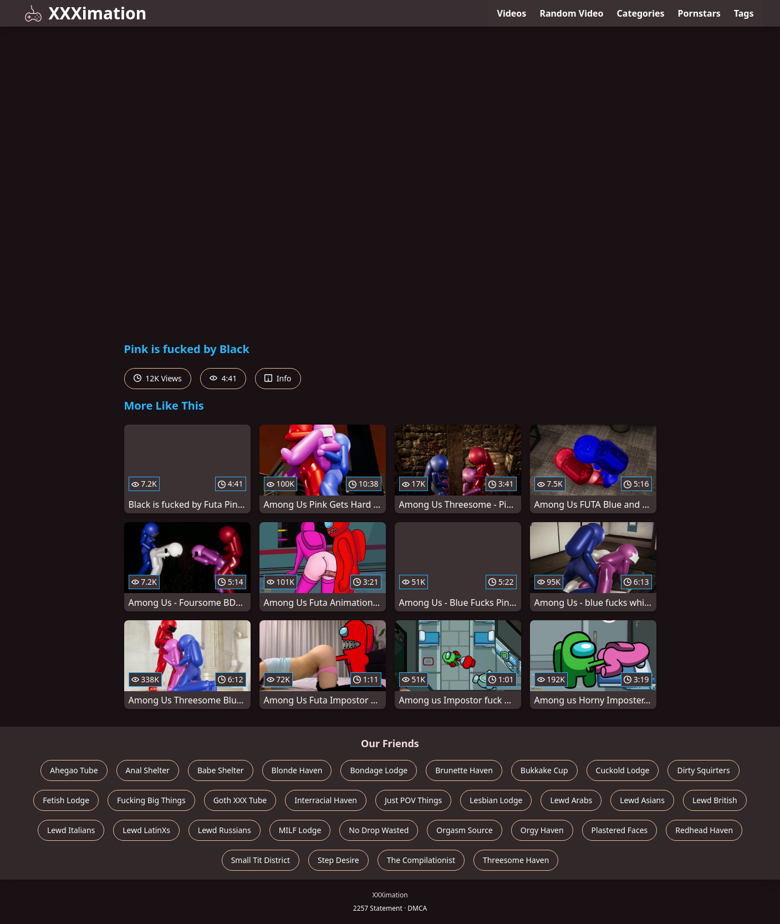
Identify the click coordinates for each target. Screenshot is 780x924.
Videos (512, 13)
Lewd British (714, 800)
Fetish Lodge (66, 800)
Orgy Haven (542, 830)
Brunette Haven (464, 770)
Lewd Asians (642, 800)
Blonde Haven (297, 770)
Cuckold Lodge (623, 770)
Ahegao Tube (74, 770)
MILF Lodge (300, 830)
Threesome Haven (516, 860)
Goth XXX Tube (240, 800)
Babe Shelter (220, 770)
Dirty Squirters (703, 770)
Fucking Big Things (151, 800)
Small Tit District (260, 860)
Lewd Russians (224, 830)
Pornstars (699, 13)
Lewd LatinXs (146, 830)
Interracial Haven (325, 800)
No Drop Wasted (379, 830)
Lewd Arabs (571, 800)
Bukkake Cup (544, 770)
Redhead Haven (704, 830)
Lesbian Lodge (496, 800)
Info (277, 378)
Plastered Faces (620, 830)
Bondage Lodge (378, 770)
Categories (641, 13)
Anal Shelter (148, 770)
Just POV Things (413, 800)
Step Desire (338, 860)
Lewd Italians (71, 830)
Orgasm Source (464, 830)
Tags (744, 13)
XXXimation (85, 13)
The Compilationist (421, 860)
